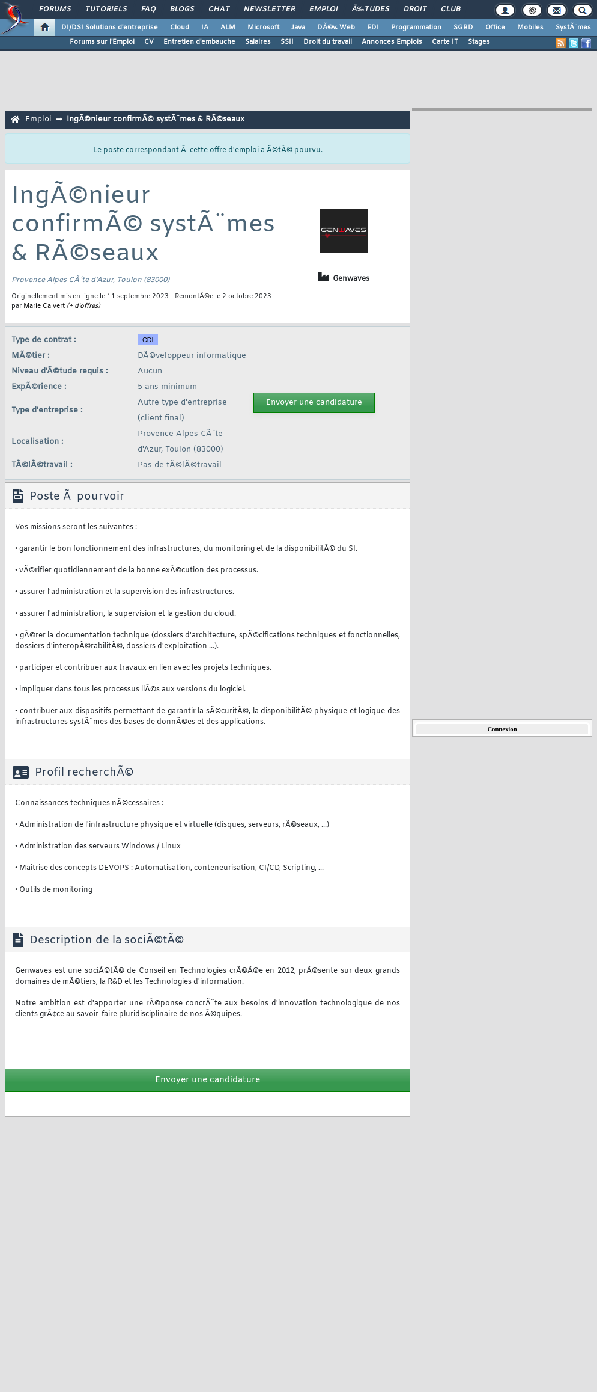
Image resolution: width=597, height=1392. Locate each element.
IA (204, 27)
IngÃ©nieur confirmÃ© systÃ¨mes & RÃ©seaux (155, 119)
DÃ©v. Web (336, 27)
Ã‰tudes (370, 9)
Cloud (179, 27)
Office (495, 27)
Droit (415, 9)
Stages (479, 42)
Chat (219, 9)
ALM (227, 27)
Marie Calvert (44, 306)
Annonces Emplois (392, 42)
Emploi (323, 9)
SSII (287, 42)
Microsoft (263, 27)
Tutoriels (106, 9)
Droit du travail (327, 42)
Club (450, 9)
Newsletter (269, 9)
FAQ (148, 9)
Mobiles (530, 27)
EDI (373, 27)
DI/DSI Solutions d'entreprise (109, 27)
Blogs (182, 9)
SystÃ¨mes (573, 27)
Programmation (416, 27)
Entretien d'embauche (199, 42)
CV (149, 42)
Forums (55, 9)
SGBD (463, 27)
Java (298, 27)
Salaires (258, 42)
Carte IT (445, 42)
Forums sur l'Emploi (102, 42)
